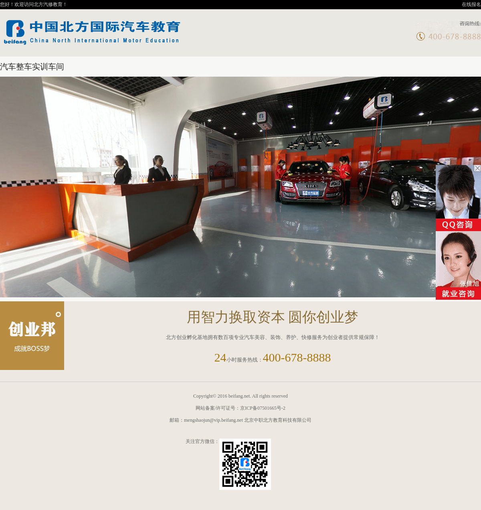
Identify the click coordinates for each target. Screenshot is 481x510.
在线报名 (471, 4)
